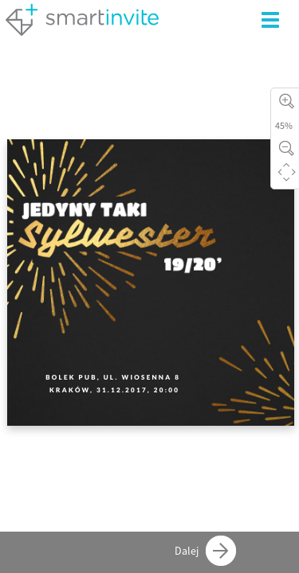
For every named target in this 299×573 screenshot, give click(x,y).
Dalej (206, 551)
